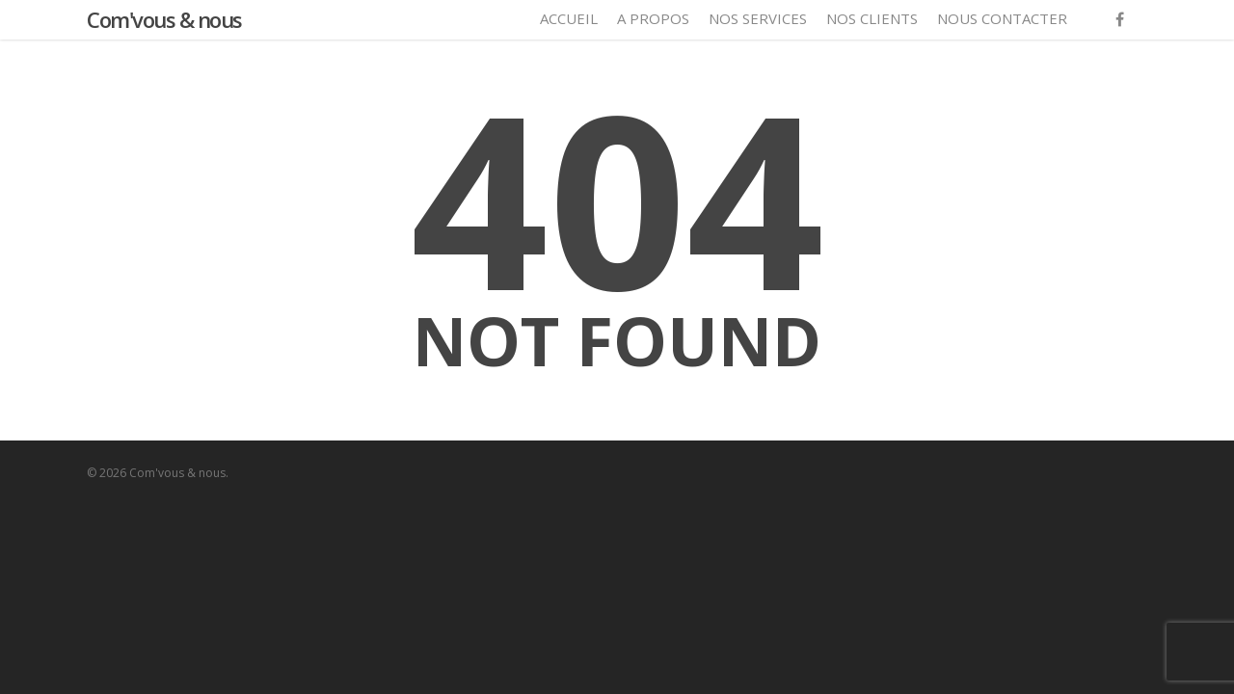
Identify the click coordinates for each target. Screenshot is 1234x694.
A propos (653, 18)
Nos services (758, 18)
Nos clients (872, 18)
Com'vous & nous (164, 19)
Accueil (569, 18)
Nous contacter (1002, 18)
